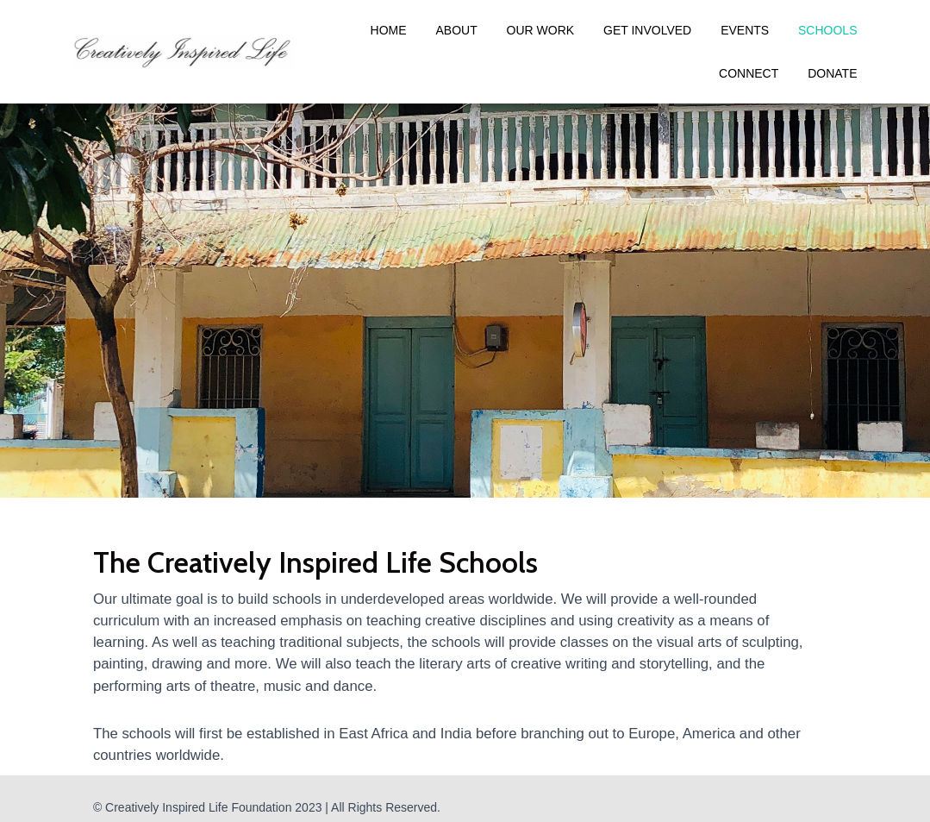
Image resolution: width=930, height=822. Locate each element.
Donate (832, 73)
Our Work (541, 30)
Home (389, 30)
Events (745, 30)
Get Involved (647, 30)
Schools (827, 30)
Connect (748, 73)
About (456, 30)
